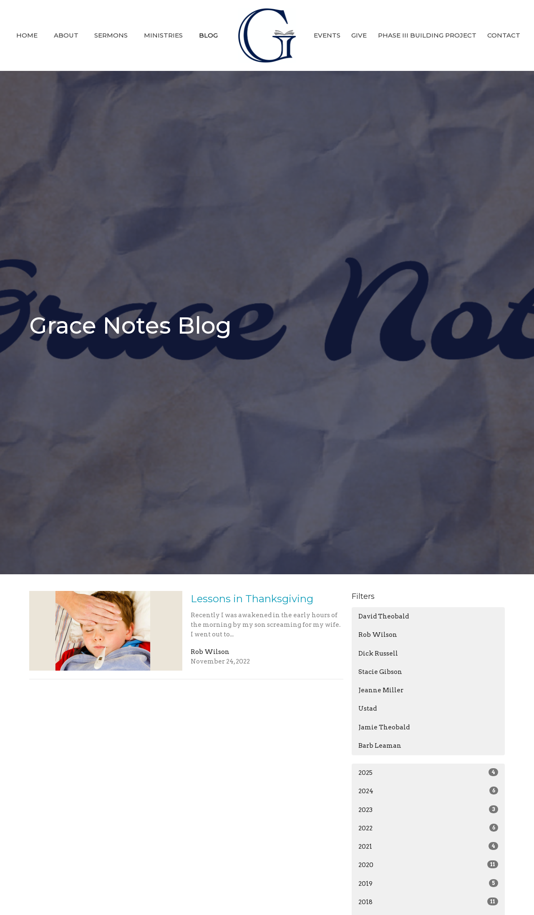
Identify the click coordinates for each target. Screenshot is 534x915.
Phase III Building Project (427, 35)
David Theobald (383, 616)
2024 (428, 791)
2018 (428, 901)
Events (327, 35)
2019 (428, 883)
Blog (208, 35)
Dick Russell (378, 653)
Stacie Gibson (380, 672)
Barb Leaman (379, 745)
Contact (503, 35)
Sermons (111, 35)
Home (27, 35)
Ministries (163, 35)
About (66, 35)
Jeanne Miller (380, 690)
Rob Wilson (377, 634)
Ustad (367, 708)
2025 (428, 772)
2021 (428, 846)
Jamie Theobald (384, 727)
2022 (428, 828)
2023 (428, 809)
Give (359, 35)
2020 (428, 864)
